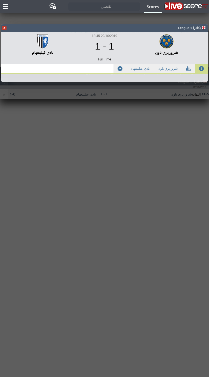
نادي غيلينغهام (140, 69)
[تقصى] (104, 6)
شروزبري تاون (168, 69)
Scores (152, 6)
